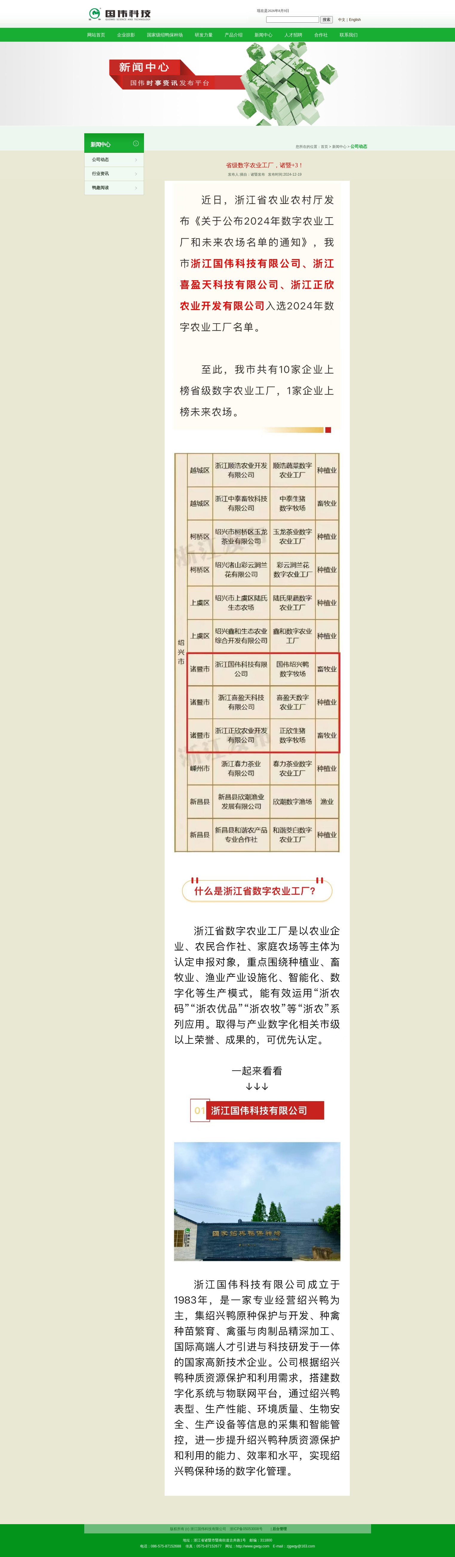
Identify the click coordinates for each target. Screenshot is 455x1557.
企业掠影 (126, 34)
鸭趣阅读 (100, 187)
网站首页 (96, 34)
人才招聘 (293, 34)
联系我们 (349, 34)
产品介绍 (234, 34)
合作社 (321, 34)
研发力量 (204, 34)
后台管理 (279, 1529)
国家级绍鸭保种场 (165, 34)
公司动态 (100, 159)
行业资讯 (100, 173)
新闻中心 (263, 34)
